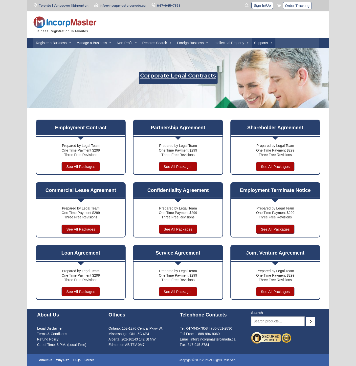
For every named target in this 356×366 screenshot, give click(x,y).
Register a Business (54, 43)
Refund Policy (47, 339)
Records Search (157, 43)
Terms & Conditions (52, 334)
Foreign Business (193, 43)
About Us (45, 360)
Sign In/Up (262, 5)
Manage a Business (94, 43)
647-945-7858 (168, 5)
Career (89, 360)
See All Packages (80, 166)
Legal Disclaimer (50, 328)
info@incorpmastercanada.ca (123, 5)
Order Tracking (297, 5)
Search (257, 313)
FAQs (77, 360)
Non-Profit (127, 43)
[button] (70, 43)
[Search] (310, 321)
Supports (263, 43)
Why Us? (62, 360)
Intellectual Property (231, 43)
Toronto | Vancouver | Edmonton (64, 5)
